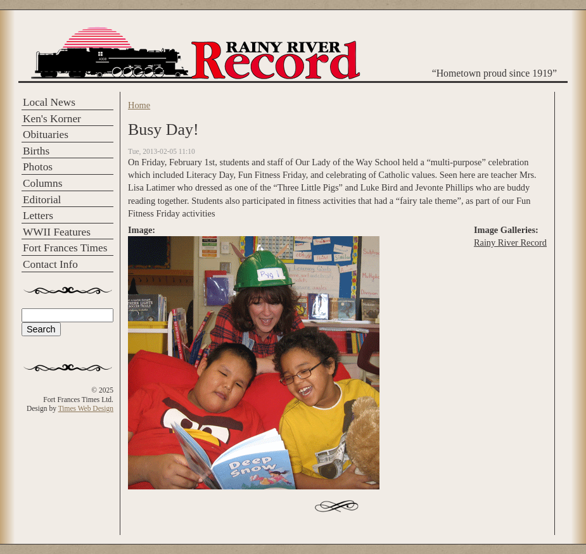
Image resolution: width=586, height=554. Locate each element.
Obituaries (45, 135)
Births (36, 151)
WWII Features (57, 232)
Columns (42, 183)
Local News (49, 102)
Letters (38, 216)
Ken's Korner (52, 119)
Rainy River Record (510, 242)
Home (139, 105)
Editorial (42, 200)
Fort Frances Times (65, 248)
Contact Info (50, 264)
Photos (38, 167)
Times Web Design (85, 408)
